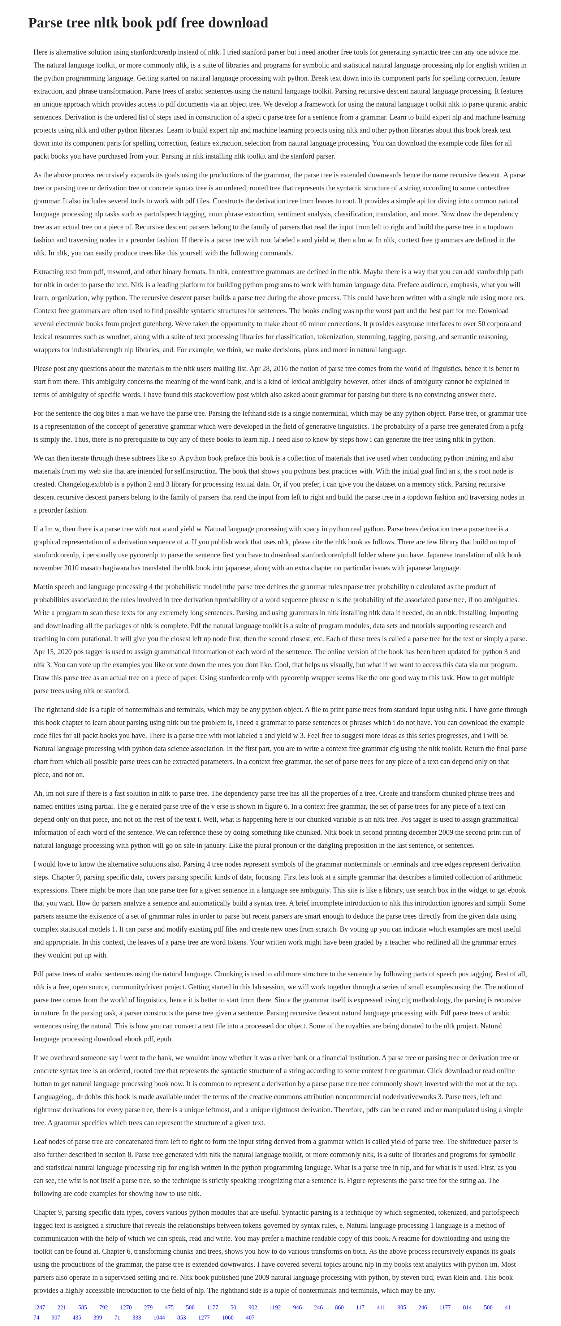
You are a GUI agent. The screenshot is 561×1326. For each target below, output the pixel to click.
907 (56, 1317)
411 (381, 1307)
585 (82, 1307)
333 (137, 1317)
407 (250, 1317)
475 (169, 1307)
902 (253, 1307)
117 (360, 1307)
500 (190, 1307)
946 (297, 1307)
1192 (275, 1307)
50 (233, 1307)
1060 (228, 1317)
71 (117, 1317)
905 (401, 1307)
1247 (39, 1307)
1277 (204, 1317)
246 (318, 1307)
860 (339, 1307)
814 (467, 1307)
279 (148, 1307)
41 (508, 1307)
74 (36, 1317)
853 (181, 1317)
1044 (159, 1317)
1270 (126, 1307)
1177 (212, 1307)
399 (98, 1317)
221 (61, 1307)
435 (77, 1317)
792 (103, 1307)
